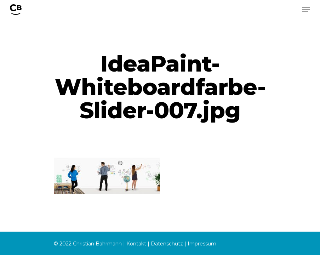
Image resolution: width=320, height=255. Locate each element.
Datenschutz (167, 243)
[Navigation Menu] (306, 9)
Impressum (202, 243)
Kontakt (136, 243)
